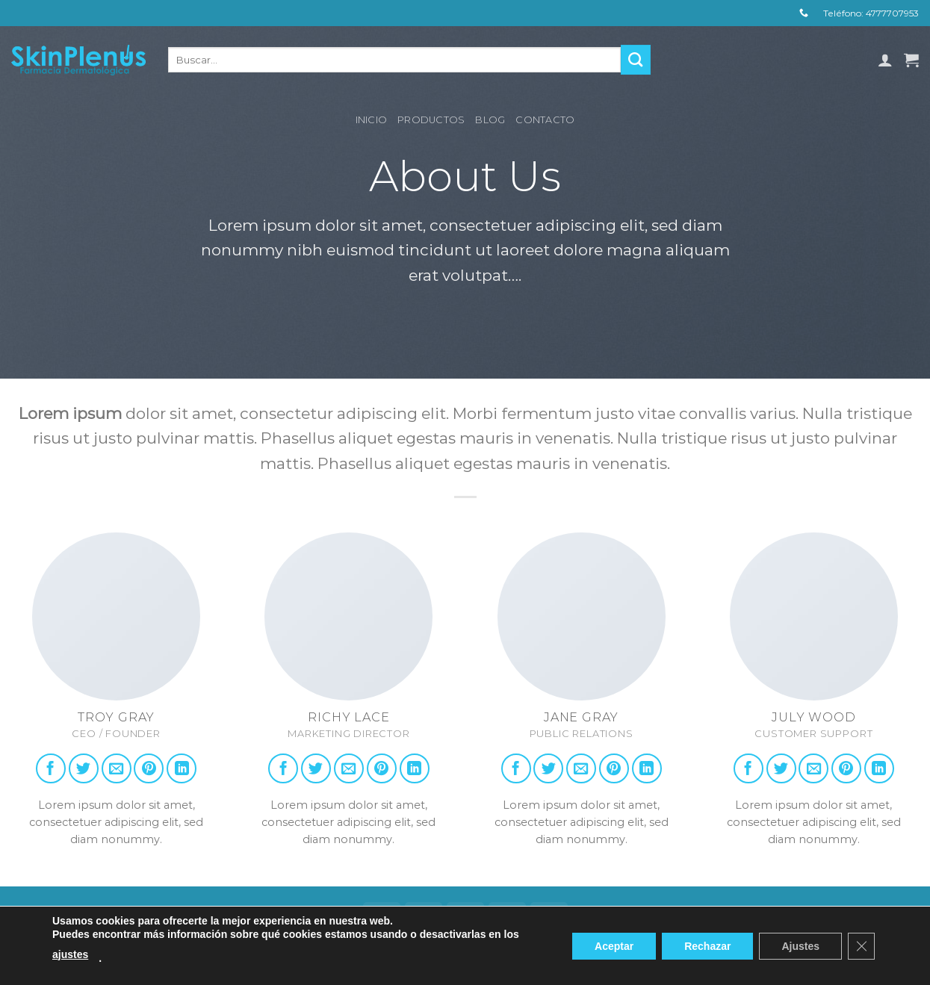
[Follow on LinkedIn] (181, 768)
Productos (431, 119)
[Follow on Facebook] (51, 768)
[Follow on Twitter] (84, 768)
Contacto (544, 119)
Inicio (372, 119)
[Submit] (636, 60)
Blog (490, 119)
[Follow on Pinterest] (149, 768)
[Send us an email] (116, 768)
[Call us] (803, 13)
